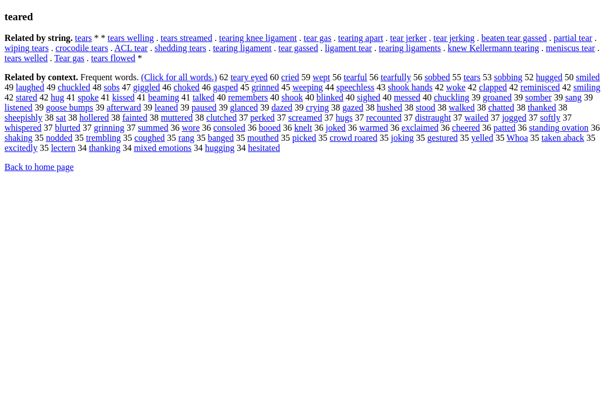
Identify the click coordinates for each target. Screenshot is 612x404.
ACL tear (131, 48)
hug (57, 97)
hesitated (264, 148)
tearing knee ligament (258, 38)
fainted (135, 117)
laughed (30, 87)
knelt (303, 127)
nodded (59, 138)
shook (292, 97)
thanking (104, 148)
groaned (497, 97)
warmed (373, 127)
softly (550, 117)
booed (269, 127)
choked (187, 87)
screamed (305, 117)
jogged (514, 117)
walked (462, 107)
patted (504, 127)
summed (153, 127)
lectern (63, 148)
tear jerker (408, 38)
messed (407, 97)
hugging (219, 148)
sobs (111, 87)
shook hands (410, 87)
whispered (23, 127)
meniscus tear (570, 48)
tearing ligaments (410, 48)
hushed (389, 107)
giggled (146, 87)
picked (304, 138)
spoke (88, 97)
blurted (67, 127)
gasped (225, 87)
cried (290, 77)
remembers (248, 97)
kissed (123, 97)
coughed (149, 138)
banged (221, 138)
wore (191, 127)
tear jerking (453, 38)
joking (402, 138)
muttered (177, 117)
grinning (109, 127)
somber (538, 97)
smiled (588, 77)
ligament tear (348, 48)
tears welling (131, 38)
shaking (18, 138)
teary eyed (249, 77)
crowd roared (354, 138)
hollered (93, 117)
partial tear (573, 38)
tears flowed (113, 58)
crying (317, 107)
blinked (329, 97)
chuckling (451, 97)
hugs (344, 117)
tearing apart (360, 38)
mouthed (263, 138)
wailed (477, 117)
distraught (433, 117)
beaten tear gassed (514, 38)
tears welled (26, 58)
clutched (221, 117)
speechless (356, 87)
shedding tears (180, 48)
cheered (466, 127)
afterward (124, 107)
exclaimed (420, 127)
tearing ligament (242, 48)
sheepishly (23, 117)
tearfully (395, 77)
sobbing (508, 77)
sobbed (437, 77)
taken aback (563, 138)
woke (456, 87)
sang (573, 97)
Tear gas (70, 58)
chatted (501, 107)
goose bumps (69, 107)
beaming (163, 97)
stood (426, 107)
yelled (482, 138)
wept (321, 77)
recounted (383, 117)
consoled (230, 127)
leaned (166, 107)
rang (186, 138)
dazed (281, 107)
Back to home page (39, 167)
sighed (368, 97)
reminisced (540, 87)
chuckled (74, 87)
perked (262, 117)
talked (204, 97)
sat (61, 117)
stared (26, 97)
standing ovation (558, 127)
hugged (549, 77)
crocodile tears (82, 48)
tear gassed (298, 48)
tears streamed (186, 38)
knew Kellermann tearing (494, 48)
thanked (542, 107)
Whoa (517, 138)
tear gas (317, 38)
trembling (103, 138)
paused (204, 107)
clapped (493, 87)
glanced (244, 107)
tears (83, 38)
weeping (307, 87)
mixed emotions (163, 148)
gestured (442, 138)
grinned (265, 87)
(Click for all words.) (179, 77)
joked (336, 127)
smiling (586, 87)
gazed (352, 107)
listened (18, 107)
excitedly (21, 148)
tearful (355, 77)
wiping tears (26, 48)
